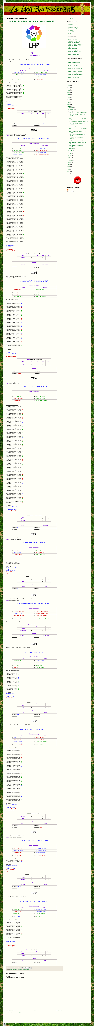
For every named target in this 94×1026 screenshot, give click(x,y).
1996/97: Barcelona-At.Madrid (74, 62)
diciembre (71, 107)
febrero (70, 160)
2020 (69, 94)
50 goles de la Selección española (74, 47)
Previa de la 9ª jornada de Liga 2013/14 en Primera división (30, 21)
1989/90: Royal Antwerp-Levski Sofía (75, 71)
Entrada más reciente (10, 1010)
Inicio (35, 1010)
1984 (69, 173)
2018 (69, 97)
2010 (69, 167)
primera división (26, 969)
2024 (69, 87)
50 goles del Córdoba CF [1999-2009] (75, 44)
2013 (69, 106)
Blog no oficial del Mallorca (73, 27)
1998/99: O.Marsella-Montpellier (74, 70)
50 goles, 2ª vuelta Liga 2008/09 (74, 45)
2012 (69, 164)
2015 (69, 102)
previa (21, 969)
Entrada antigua (59, 1010)
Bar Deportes (70, 25)
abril (70, 157)
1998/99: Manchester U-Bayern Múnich (75, 74)
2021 (69, 92)
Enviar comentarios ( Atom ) (16, 1012)
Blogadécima (70, 24)
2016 (69, 101)
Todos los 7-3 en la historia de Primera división (78, 112)
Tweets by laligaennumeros (72, 18)
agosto (70, 150)
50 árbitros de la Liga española (74, 50)
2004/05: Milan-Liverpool (73, 61)
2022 (69, 90)
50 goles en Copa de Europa (73, 54)
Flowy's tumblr (71, 30)
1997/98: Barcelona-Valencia (73, 76)
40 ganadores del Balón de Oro (74, 41)
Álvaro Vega (70, 189)
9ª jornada (12, 969)
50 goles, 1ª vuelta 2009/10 (73, 42)
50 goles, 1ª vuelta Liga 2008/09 (74, 51)
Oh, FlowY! (70, 33)
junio (70, 153)
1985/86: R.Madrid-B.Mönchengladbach (75, 67)
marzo (70, 158)
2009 (69, 169)
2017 (69, 99)
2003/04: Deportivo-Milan (73, 65)
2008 (69, 171)
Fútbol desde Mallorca (72, 31)
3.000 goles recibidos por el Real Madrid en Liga (78, 121)
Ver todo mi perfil (70, 192)
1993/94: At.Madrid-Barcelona (74, 64)
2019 (69, 95)
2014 (69, 104)
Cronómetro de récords (72, 28)
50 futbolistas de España (73, 53)
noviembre (71, 109)
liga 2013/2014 (17, 969)
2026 (69, 83)
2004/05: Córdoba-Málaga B (73, 77)
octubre (70, 111)
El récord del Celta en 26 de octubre (76, 117)
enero (70, 162)
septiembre (71, 148)
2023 (69, 89)
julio (70, 152)
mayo (70, 155)
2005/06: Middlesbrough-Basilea (74, 73)
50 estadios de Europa (72, 39)
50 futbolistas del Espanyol (73, 48)
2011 (69, 166)
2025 (69, 85)
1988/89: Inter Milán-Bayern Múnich (75, 68)
